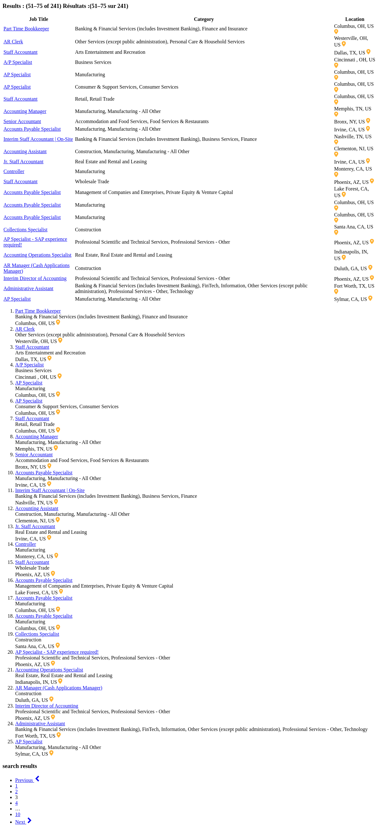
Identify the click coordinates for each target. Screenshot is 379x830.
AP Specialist (17, 74)
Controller (13, 171)
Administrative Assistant (28, 288)
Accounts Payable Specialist (32, 129)
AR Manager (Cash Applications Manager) (58, 687)
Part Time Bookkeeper (26, 28)
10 (17, 814)
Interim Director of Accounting (35, 278)
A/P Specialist (17, 62)
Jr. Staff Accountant (23, 161)
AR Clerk (13, 41)
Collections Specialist (25, 229)
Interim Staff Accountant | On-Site (38, 139)
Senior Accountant (22, 121)
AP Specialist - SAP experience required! (57, 652)
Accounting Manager (24, 111)
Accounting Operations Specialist (37, 255)
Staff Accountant (20, 52)
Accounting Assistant (24, 151)
